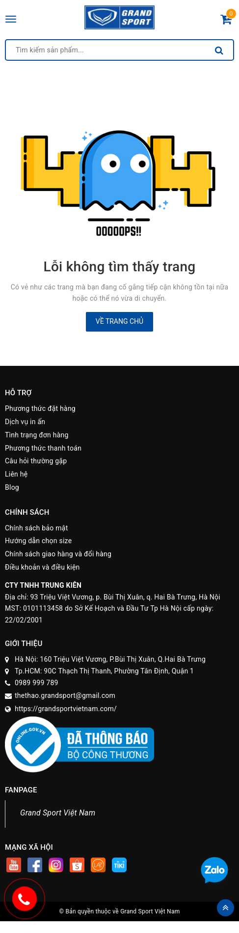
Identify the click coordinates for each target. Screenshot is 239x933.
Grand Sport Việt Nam (57, 812)
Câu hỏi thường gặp (36, 461)
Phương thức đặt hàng (40, 408)
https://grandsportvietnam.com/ (66, 709)
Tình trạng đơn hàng (37, 435)
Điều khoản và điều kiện (42, 567)
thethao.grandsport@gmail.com (65, 695)
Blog (12, 487)
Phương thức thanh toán (43, 448)
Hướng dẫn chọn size (38, 541)
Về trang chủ (119, 321)
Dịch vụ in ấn (25, 422)
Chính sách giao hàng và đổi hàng (58, 554)
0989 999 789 (36, 683)
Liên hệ (16, 474)
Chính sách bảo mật (36, 528)
